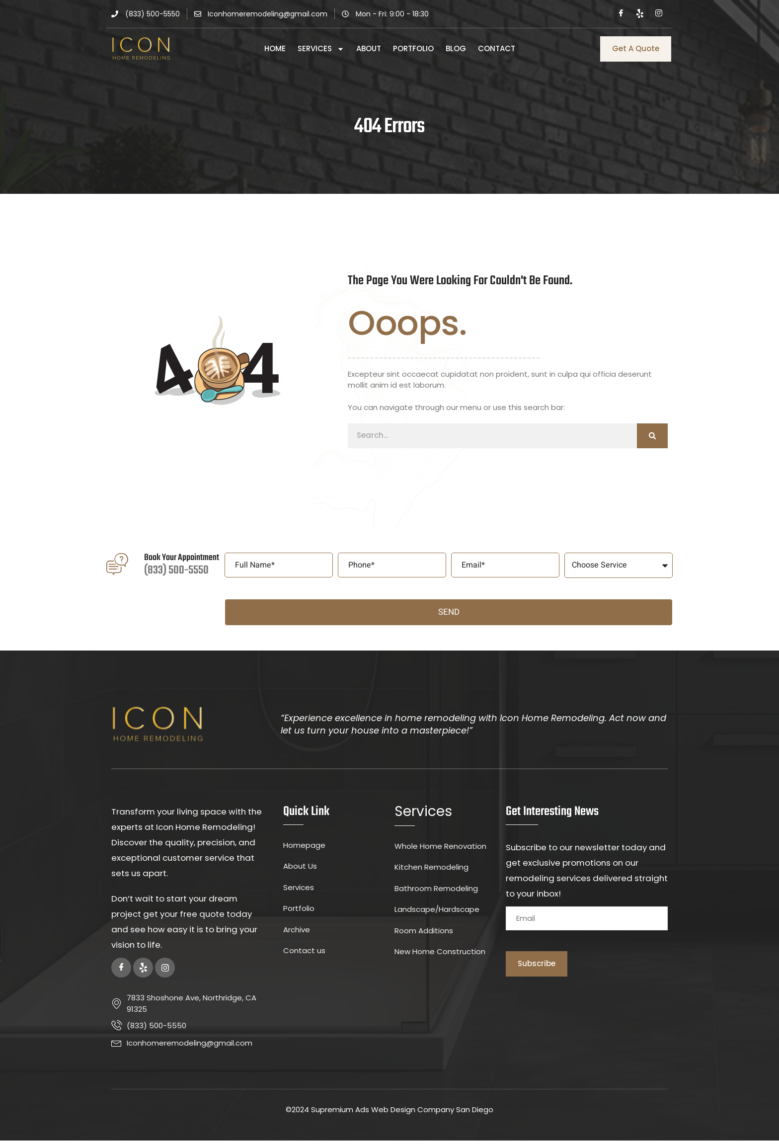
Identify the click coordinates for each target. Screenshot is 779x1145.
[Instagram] (658, 14)
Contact (496, 48)
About (368, 48)
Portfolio (413, 48)
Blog (456, 48)
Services (321, 48)
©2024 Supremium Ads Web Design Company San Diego (389, 1114)
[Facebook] (621, 14)
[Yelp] (639, 14)
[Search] (652, 440)
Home (275, 48)
